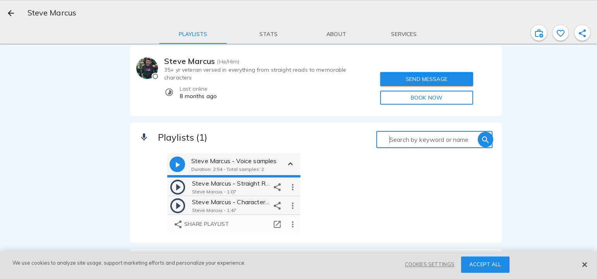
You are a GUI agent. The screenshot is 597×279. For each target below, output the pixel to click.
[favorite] (560, 33)
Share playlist (201, 224)
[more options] (292, 187)
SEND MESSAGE (427, 79)
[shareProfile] (582, 33)
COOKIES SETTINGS (430, 264)
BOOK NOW (427, 97)
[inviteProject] (539, 33)
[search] (485, 139)
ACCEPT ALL (485, 264)
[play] (178, 187)
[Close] (584, 264)
